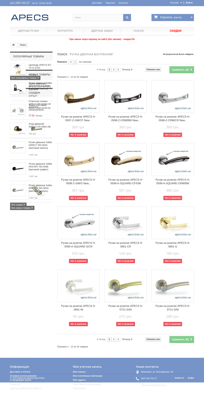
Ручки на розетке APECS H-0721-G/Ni (125, 307)
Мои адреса (79, 380)
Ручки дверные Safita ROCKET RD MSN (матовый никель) (40, 231)
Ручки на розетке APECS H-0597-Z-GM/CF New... (78, 118)
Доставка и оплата (20, 372)
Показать (62, 62)
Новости (179, 399)
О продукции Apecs (20, 380)
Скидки (176, 31)
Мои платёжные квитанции (87, 376)
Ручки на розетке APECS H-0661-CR (125, 244)
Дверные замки (102, 31)
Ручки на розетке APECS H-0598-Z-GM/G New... (78, 181)
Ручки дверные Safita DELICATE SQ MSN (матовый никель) (40, 166)
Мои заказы (79, 372)
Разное (139, 31)
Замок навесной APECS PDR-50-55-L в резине (40, 86)
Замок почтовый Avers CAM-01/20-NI (39, 106)
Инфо (191, 399)
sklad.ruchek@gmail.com (153, 385)
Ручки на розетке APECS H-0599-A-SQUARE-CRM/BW (173, 181)
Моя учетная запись (87, 366)
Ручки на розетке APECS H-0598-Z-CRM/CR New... (173, 118)
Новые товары (24, 155)
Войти (189, 2)
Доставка (97, 3)
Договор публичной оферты (25, 388)
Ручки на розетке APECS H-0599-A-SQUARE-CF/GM (125, 181)
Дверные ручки (28, 31)
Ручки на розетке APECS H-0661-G (173, 244)
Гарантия (110, 3)
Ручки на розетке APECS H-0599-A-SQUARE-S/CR (78, 244)
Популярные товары (28, 56)
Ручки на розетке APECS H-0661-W (78, 307)
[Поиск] (127, 17)
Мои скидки (79, 388)
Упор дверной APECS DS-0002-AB (40, 125)
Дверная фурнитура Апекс (31, 399)
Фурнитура (65, 31)
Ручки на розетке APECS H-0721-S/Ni (173, 307)
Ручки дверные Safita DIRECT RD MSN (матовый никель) (40, 188)
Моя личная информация (86, 384)
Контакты (123, 3)
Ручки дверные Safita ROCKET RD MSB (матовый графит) (40, 209)
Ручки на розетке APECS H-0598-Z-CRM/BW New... (125, 118)
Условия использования (23, 376)
